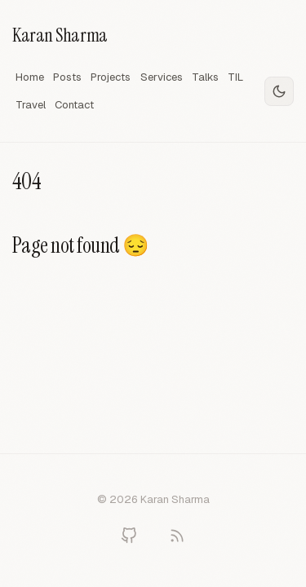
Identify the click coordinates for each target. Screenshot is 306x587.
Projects (111, 77)
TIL (235, 77)
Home (30, 77)
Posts (67, 77)
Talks (205, 77)
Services (161, 77)
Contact (74, 105)
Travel (31, 105)
